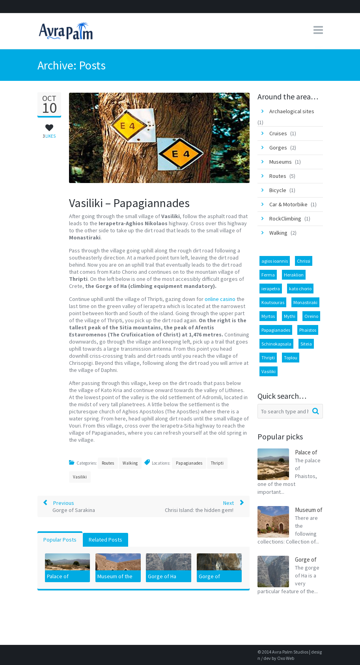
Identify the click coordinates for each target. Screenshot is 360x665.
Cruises (278, 133)
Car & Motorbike (288, 204)
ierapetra (270, 288)
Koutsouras (272, 302)
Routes (108, 463)
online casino (220, 299)
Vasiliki (80, 477)
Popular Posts (59, 539)
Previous (69, 506)
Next (204, 506)
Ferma (268, 275)
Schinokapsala (276, 344)
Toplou (290, 358)
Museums (280, 161)
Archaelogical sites (291, 111)
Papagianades (189, 463)
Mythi (289, 316)
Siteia (306, 344)
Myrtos (268, 316)
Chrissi (303, 261)
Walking (130, 463)
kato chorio (300, 288)
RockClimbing (285, 218)
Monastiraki (305, 302)
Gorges (278, 147)
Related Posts (105, 539)
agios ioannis (274, 261)
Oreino (311, 316)
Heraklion (294, 275)
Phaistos (307, 330)
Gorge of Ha (162, 576)
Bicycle (277, 190)
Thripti (217, 463)
